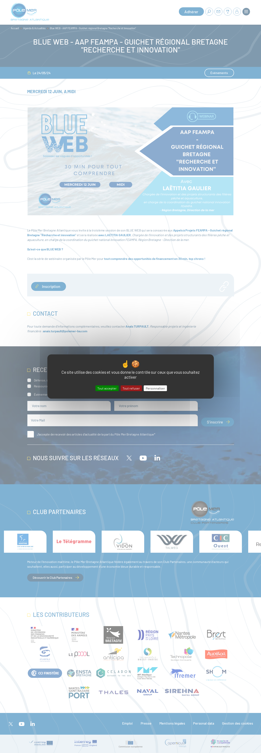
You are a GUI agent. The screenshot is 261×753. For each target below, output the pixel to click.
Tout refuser (131, 388)
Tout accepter (107, 388)
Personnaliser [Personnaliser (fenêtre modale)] (155, 388)
